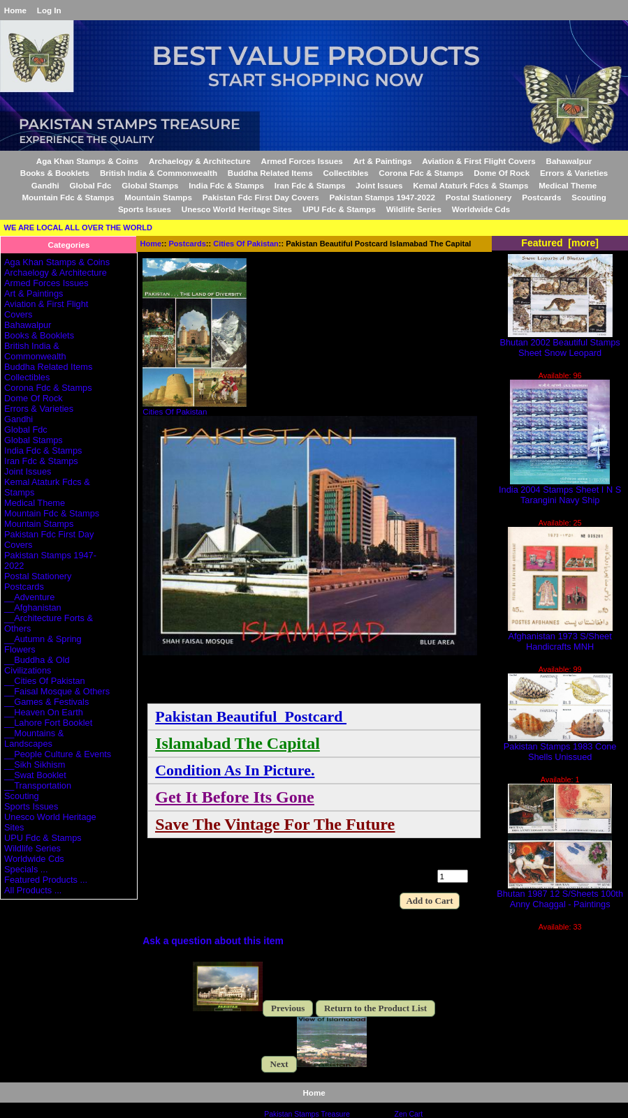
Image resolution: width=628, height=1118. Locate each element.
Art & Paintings (382, 160)
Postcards (187, 243)
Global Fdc (91, 185)
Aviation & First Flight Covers (479, 160)
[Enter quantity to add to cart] (452, 876)
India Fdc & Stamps (226, 185)
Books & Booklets (54, 172)
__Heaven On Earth (43, 712)
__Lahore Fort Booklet (48, 722)
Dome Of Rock (502, 172)
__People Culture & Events (57, 754)
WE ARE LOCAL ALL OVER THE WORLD (78, 227)
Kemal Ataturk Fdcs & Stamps (470, 185)
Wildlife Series (413, 209)
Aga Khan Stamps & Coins (87, 160)
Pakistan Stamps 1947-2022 (382, 197)
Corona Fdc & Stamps (421, 172)
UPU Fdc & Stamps (339, 209)
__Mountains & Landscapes (34, 738)
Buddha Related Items (270, 172)
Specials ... (26, 869)
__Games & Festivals (46, 701)
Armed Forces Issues (302, 160)
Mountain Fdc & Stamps (68, 197)
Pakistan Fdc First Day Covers (261, 197)
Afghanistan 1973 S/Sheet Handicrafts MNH (560, 637)
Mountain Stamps (158, 197)
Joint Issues (379, 185)
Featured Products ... (45, 879)
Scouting (588, 197)
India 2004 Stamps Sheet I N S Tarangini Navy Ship (560, 490)
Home (15, 10)
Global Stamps (150, 185)
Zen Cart (409, 1114)
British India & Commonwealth (158, 172)
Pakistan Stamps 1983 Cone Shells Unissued (560, 747)
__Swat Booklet (35, 775)
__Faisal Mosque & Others (57, 691)
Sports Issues (144, 209)
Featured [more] (560, 242)
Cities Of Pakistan (246, 243)
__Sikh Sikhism (34, 764)
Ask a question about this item (213, 940)
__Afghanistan (32, 607)
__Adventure (29, 597)
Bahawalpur (569, 160)
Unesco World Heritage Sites (237, 209)
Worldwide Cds (481, 209)
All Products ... (32, 890)
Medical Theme (568, 185)
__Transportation (37, 785)
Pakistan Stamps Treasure (306, 1114)
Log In (49, 10)
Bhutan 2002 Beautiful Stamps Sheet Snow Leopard (560, 343)
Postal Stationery (479, 197)
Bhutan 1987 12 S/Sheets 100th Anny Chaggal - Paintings (560, 894)
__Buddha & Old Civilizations (37, 665)
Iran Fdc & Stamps (310, 185)
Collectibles (345, 172)
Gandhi (45, 185)
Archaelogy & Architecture (200, 160)
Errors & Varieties (574, 172)
